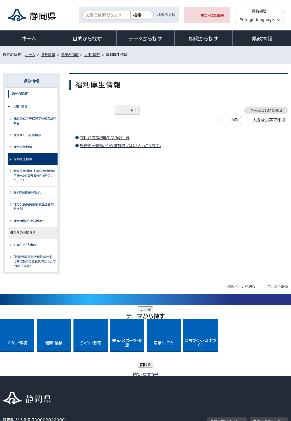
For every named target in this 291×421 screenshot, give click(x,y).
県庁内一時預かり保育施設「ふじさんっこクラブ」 (120, 146)
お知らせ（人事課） (26, 245)
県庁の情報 (70, 55)
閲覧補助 (259, 11)
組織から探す (203, 38)
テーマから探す (145, 38)
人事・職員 (92, 55)
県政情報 (262, 38)
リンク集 (232, 380)
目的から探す (87, 38)
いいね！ (131, 110)
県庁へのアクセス (267, 351)
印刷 (234, 120)
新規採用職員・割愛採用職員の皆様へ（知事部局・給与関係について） (34, 175)
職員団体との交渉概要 (29, 221)
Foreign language (257, 20)
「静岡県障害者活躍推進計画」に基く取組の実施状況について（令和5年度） (35, 261)
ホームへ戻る (277, 286)
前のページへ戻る (241, 286)
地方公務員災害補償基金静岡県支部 (33, 206)
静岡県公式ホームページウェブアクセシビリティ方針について (161, 380)
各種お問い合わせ (224, 351)
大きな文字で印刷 (269, 120)
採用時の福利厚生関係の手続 (105, 138)
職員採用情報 (23, 147)
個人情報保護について (78, 380)
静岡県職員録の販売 (27, 192)
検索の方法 (166, 15)
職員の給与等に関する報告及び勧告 (35, 121)
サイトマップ (265, 380)
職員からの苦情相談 (27, 135)
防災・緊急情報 (212, 15)
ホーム (29, 38)
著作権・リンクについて (25, 380)
